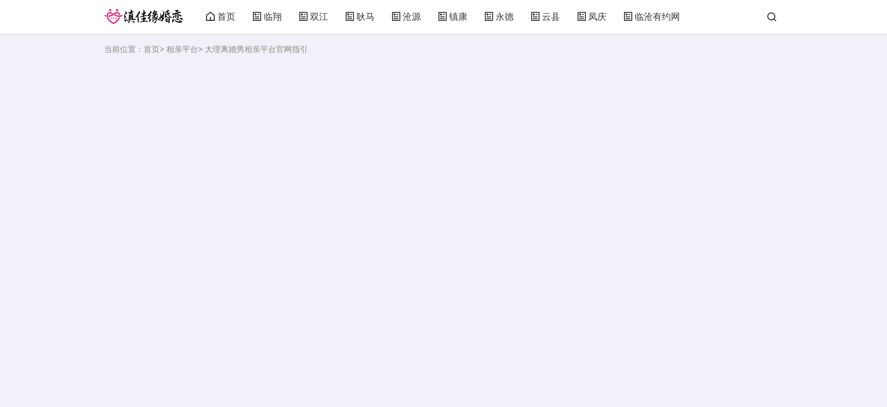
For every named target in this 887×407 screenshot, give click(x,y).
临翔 (267, 16)
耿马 (359, 16)
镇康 (452, 16)
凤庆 (591, 16)
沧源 (406, 16)
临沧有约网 (651, 16)
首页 (220, 16)
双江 (313, 16)
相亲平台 (182, 49)
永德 (499, 16)
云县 (545, 16)
